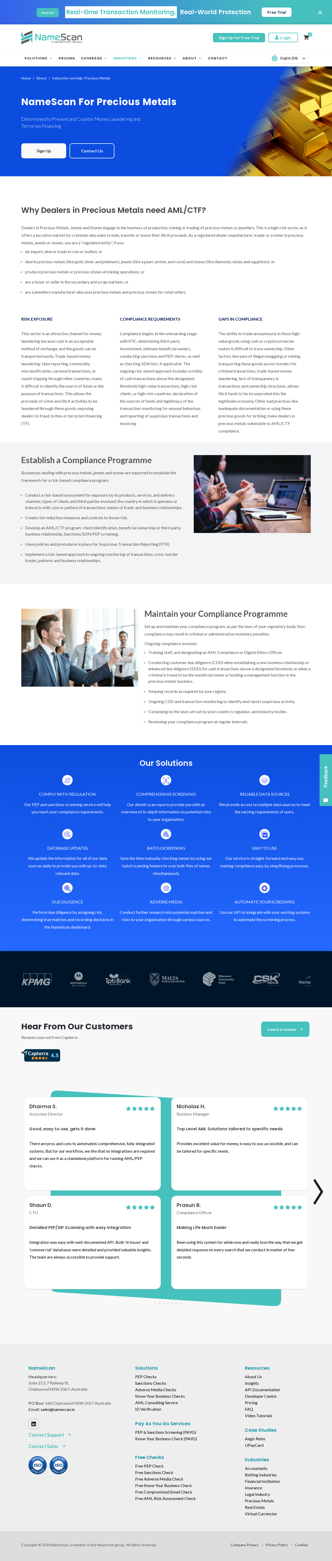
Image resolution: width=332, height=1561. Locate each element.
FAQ (249, 1409)
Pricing (251, 1402)
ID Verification (148, 1409)
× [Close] (320, 12)
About (41, 78)
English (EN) (285, 58)
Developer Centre (260, 1396)
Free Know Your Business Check (163, 1485)
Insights (252, 1383)
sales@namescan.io (58, 1409)
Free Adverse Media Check (159, 1478)
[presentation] (312, 1183)
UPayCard (254, 1445)
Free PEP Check (149, 1465)
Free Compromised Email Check (163, 1491)
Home (26, 78)
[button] (151, 1303)
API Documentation (262, 1389)
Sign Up (44, 150)
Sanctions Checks (150, 1383)
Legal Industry (257, 1494)
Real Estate (255, 1507)
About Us (253, 1376)
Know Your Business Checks (160, 1396)
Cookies (301, 1545)
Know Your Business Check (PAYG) (166, 1438)
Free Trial (276, 12)
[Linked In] (34, 1424)
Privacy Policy (277, 1545)
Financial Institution (262, 1481)
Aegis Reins (255, 1438)
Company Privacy (244, 1545)
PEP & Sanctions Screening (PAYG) (165, 1432)
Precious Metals (259, 1500)
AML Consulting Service (156, 1402)
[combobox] (288, 58)
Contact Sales (47, 1446)
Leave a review (285, 1029)
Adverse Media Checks (155, 1389)
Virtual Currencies (261, 1513)
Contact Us (92, 150)
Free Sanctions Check (154, 1472)
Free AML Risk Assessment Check (165, 1498)
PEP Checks (146, 1376)
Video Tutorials (258, 1415)
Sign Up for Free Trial (239, 37)
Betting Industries (261, 1474)
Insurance (253, 1487)
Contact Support (50, 1435)
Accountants (256, 1468)
